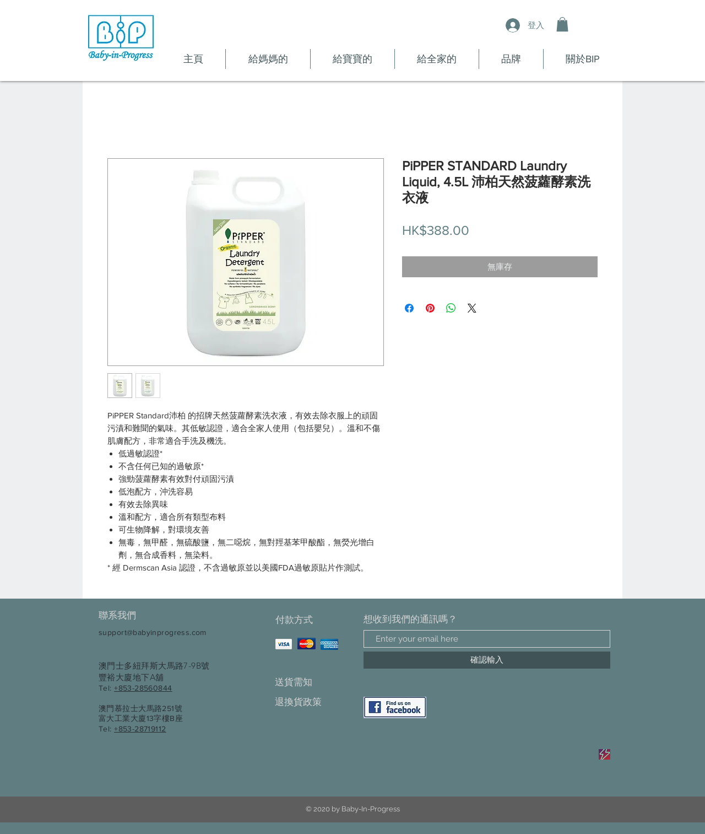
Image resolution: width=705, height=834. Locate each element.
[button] (562, 24)
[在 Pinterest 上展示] (430, 308)
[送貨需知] (313, 682)
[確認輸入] (487, 660)
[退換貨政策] (313, 702)
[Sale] (604, 754)
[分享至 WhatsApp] (451, 308)
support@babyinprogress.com (153, 632)
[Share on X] (472, 308)
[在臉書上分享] (409, 308)
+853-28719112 (140, 728)
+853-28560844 (143, 688)
